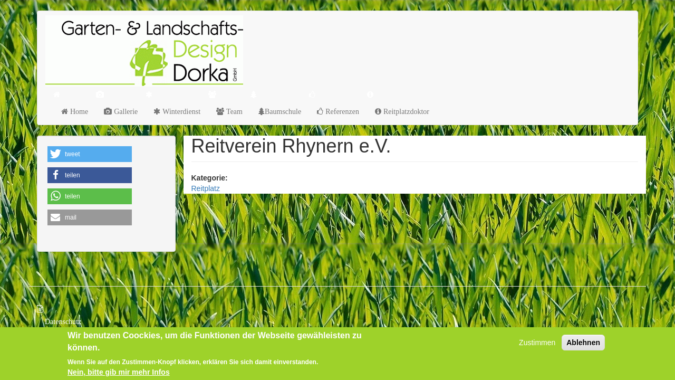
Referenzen (341, 111)
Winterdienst (180, 111)
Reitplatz (205, 188)
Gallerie (125, 111)
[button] (89, 154)
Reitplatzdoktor (405, 111)
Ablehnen (583, 343)
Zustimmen (537, 343)
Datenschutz (63, 321)
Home (78, 111)
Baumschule (283, 111)
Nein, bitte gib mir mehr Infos (119, 372)
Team (233, 111)
